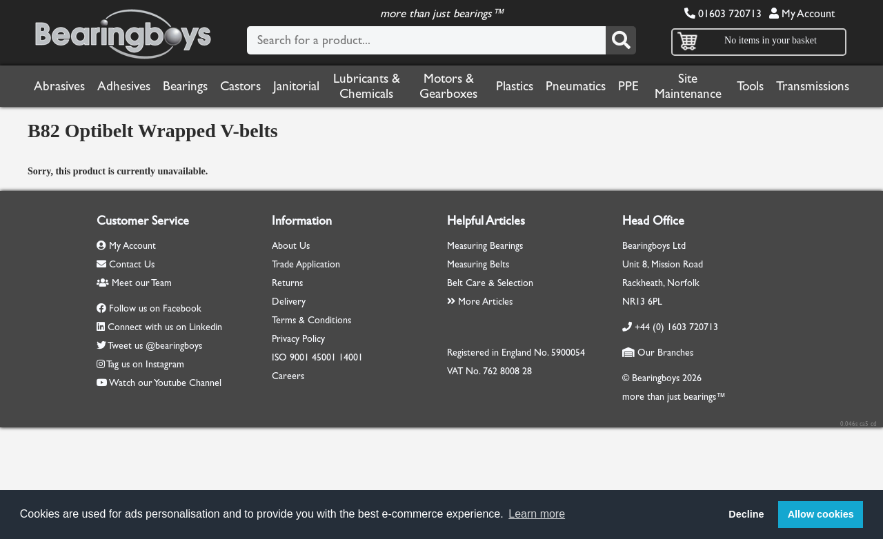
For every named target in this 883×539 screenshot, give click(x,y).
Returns (287, 283)
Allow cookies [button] (821, 514)
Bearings (185, 86)
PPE (628, 86)
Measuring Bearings (485, 246)
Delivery (289, 301)
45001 (324, 357)
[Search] (621, 40)
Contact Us (126, 264)
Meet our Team (134, 283)
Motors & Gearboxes (448, 86)
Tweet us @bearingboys (155, 346)
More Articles (480, 301)
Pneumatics (576, 86)
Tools (750, 86)
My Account (802, 13)
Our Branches (657, 352)
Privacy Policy (298, 339)
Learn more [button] (536, 514)
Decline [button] (746, 514)
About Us (291, 246)
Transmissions (812, 86)
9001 (299, 357)
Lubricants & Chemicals (366, 86)
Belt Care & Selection (490, 283)
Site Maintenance (688, 86)
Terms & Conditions (311, 320)
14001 (351, 357)
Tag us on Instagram (145, 364)
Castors (240, 86)
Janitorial (296, 86)
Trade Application (306, 264)
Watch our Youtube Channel (165, 383)
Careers (288, 376)
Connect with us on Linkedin (165, 327)
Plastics (514, 86)
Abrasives (59, 86)
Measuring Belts (478, 264)
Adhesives (123, 86)
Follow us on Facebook (155, 308)
